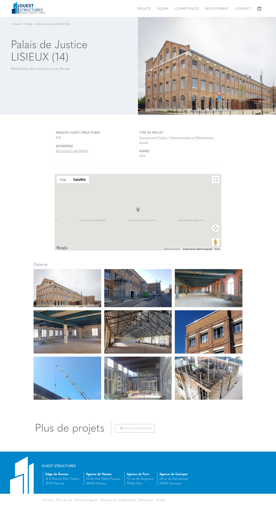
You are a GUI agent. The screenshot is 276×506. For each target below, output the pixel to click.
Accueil (16, 24)
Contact (243, 8)
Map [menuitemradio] (63, 180)
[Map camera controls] (215, 228)
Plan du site (64, 500)
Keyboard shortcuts (171, 249)
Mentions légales (86, 500)
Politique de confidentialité (118, 500)
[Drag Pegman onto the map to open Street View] (215, 242)
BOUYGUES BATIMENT (72, 151)
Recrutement (217, 8)
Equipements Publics (153, 137)
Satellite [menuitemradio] (79, 180)
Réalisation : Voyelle (152, 500)
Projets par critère (136, 428)
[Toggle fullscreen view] (215, 179)
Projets (144, 8)
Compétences (187, 8)
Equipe (162, 8)
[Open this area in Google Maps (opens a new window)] (62, 248)
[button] (138, 210)
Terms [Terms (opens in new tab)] (217, 249)
